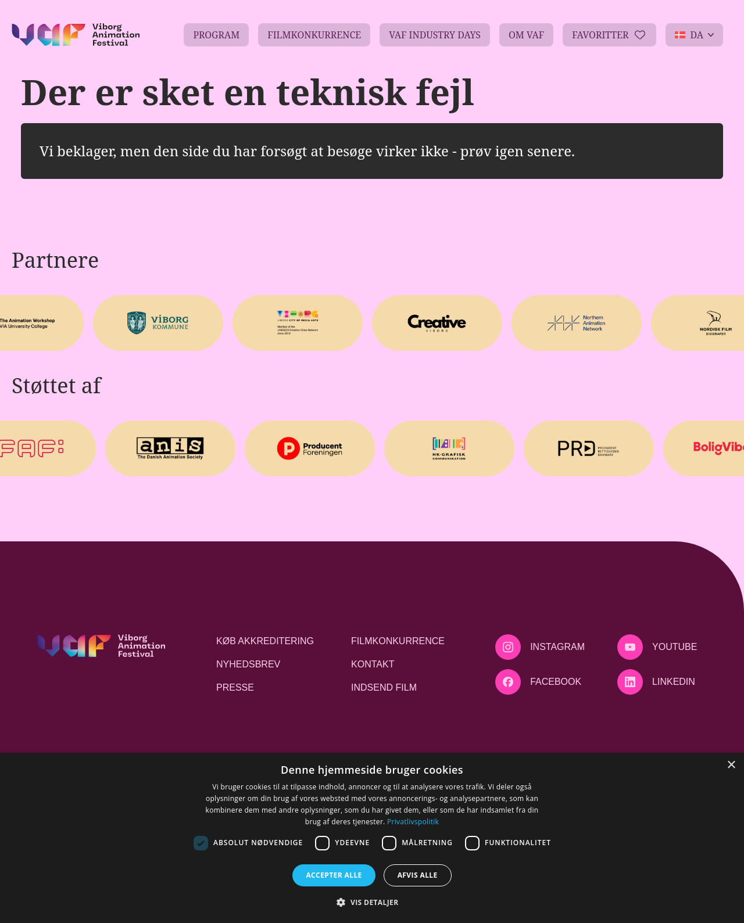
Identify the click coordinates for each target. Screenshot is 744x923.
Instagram (557, 647)
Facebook (555, 682)
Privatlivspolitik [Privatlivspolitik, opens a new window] (413, 822)
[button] (371, 902)
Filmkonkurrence (398, 641)
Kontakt (372, 664)
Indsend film (384, 687)
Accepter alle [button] (334, 875)
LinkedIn (673, 682)
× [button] (731, 765)
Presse (235, 687)
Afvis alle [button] (418, 875)
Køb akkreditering (265, 641)
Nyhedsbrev (248, 664)
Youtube (674, 647)
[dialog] (372, 838)
